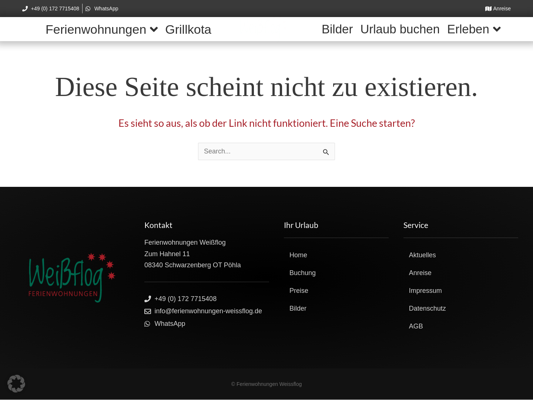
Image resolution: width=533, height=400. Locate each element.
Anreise (420, 273)
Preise (298, 290)
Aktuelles (422, 255)
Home (298, 255)
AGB (416, 326)
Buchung (302, 273)
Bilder (337, 29)
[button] (16, 383)
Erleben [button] (474, 29)
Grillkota (188, 29)
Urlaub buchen (400, 29)
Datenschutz (427, 308)
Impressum (425, 290)
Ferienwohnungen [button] (102, 29)
